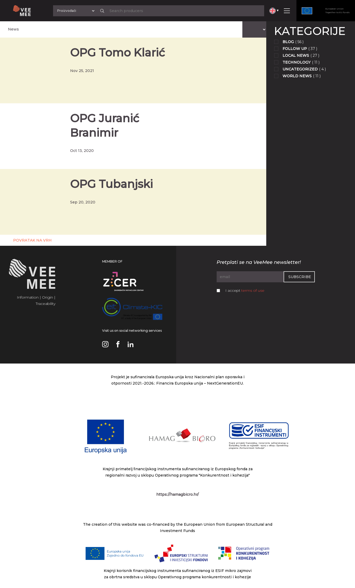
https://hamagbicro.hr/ (177, 494)
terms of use (252, 290)
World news (297, 76)
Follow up (295, 49)
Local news (296, 55)
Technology (297, 62)
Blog (288, 42)
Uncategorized (300, 69)
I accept (244, 290)
